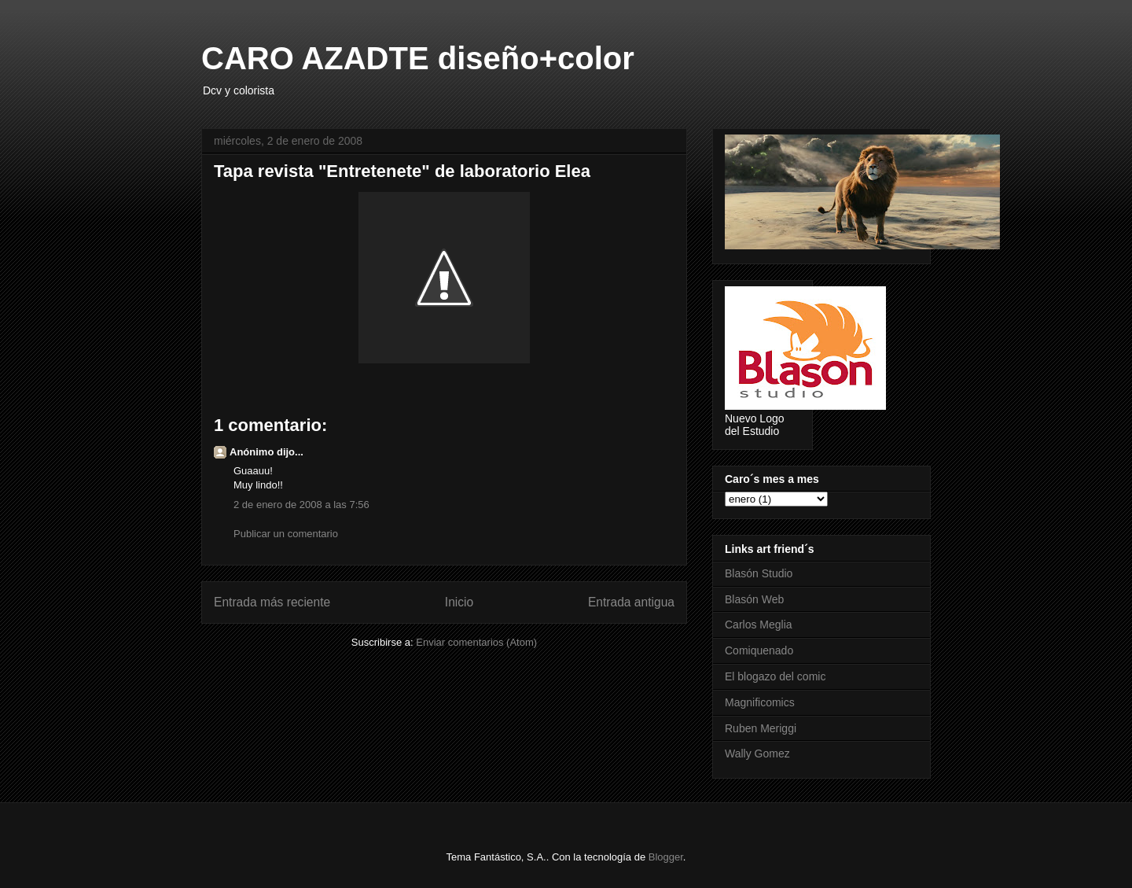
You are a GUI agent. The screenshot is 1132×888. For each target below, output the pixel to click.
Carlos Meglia (758, 624)
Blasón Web (754, 599)
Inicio (459, 602)
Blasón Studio (758, 573)
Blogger (666, 857)
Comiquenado (759, 650)
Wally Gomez (757, 753)
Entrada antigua (631, 602)
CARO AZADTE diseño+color (417, 58)
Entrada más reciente (272, 602)
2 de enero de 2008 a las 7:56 (301, 504)
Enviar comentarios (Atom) (476, 642)
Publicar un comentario (285, 534)
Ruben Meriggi (760, 728)
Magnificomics (760, 702)
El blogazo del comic (775, 676)
